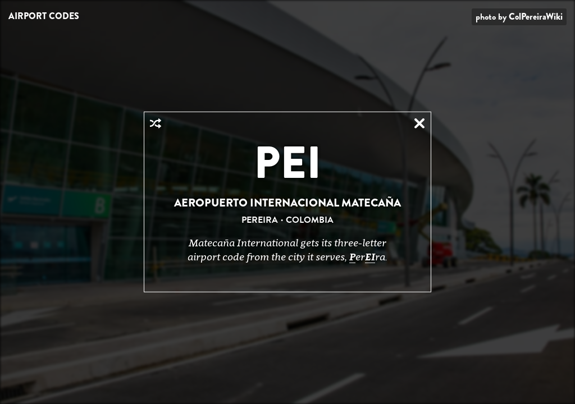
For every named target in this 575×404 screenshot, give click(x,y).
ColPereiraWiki (536, 16)
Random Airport (155, 123)
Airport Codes (43, 16)
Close (419, 123)
